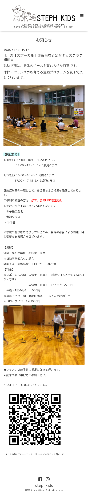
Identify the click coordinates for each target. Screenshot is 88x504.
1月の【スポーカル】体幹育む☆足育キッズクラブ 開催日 (43, 57)
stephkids (44, 485)
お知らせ (44, 40)
